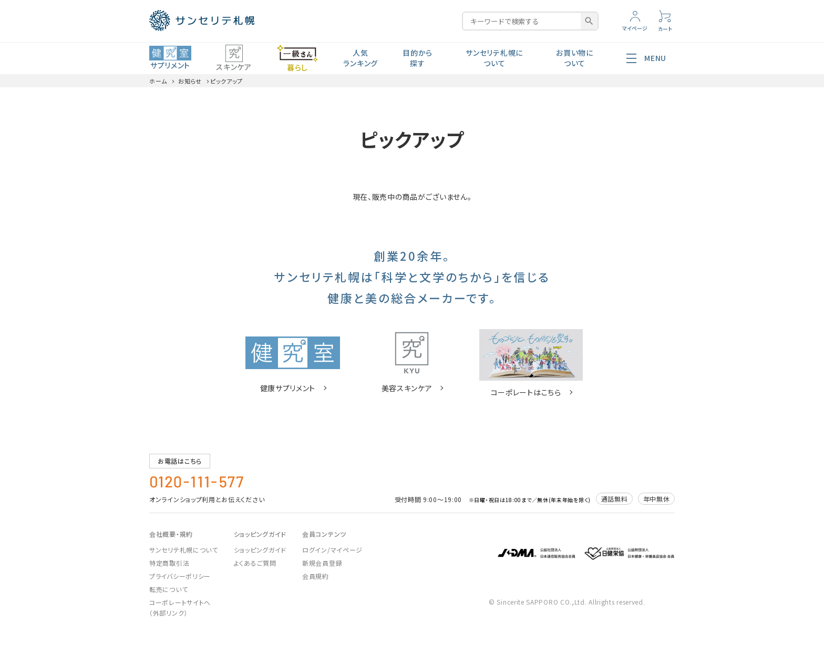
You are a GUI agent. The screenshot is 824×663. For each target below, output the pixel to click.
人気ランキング (360, 57)
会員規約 (315, 576)
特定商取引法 (169, 562)
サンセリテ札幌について (494, 57)
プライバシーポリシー (180, 576)
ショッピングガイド (260, 549)
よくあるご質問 (255, 562)
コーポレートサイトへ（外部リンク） (180, 607)
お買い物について (574, 57)
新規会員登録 (322, 562)
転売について (168, 589)
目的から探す (417, 57)
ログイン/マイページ (332, 549)
